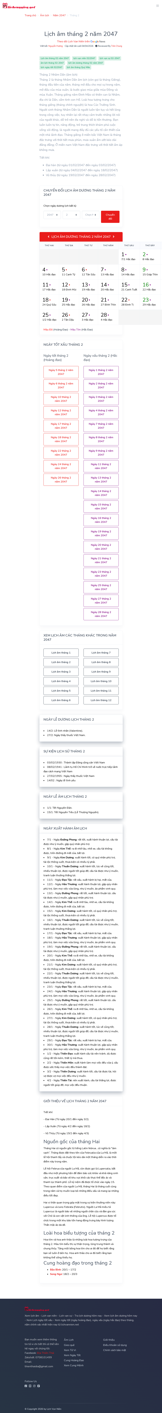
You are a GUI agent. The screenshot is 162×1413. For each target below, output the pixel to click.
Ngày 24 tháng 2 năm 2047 (61, 466)
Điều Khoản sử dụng (115, 1345)
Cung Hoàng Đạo (74, 1360)
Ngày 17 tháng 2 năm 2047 (61, 426)
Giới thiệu (109, 1340)
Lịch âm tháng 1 (61, 653)
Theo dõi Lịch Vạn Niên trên (81, 41)
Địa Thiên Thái (45, 1353)
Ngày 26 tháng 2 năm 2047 (61, 479)
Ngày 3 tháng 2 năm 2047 (101, 399)
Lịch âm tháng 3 (61, 672)
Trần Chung (116, 46)
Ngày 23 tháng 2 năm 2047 (101, 574)
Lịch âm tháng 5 (61, 691)
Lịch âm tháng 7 (101, 653)
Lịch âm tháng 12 (101, 700)
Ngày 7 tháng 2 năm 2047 (101, 426)
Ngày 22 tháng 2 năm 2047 (61, 453)
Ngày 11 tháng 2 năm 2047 (101, 466)
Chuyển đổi (110, 217)
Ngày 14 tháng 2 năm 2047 (101, 493)
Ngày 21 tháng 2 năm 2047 (101, 560)
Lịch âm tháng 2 (61, 662)
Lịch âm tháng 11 (101, 691)
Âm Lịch (69, 1340)
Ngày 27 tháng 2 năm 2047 (101, 600)
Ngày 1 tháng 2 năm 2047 (101, 372)
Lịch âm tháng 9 (101, 672)
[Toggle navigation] (156, 5)
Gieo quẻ (69, 1345)
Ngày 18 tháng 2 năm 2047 (61, 439)
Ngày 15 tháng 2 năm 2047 (101, 506)
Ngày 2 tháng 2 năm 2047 (101, 385)
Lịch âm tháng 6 (61, 700)
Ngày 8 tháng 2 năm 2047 (101, 439)
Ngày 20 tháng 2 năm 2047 (101, 547)
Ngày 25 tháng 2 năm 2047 (101, 587)
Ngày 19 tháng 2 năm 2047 (101, 533)
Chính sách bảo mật (114, 1350)
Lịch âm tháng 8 (101, 662)
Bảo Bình (55, 1269)
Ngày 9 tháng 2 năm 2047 (101, 453)
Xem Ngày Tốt (72, 1355)
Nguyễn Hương (55, 46)
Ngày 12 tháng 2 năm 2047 (61, 412)
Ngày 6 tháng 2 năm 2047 (61, 385)
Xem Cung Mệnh (74, 1365)
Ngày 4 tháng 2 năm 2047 (101, 412)
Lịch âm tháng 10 (101, 681)
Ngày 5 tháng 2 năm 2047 (61, 372)
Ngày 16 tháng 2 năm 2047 (101, 520)
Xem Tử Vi (70, 1350)
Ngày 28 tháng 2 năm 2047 (101, 614)
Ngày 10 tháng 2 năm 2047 (61, 399)
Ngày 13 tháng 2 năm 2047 (101, 479)
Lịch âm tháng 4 (61, 681)
